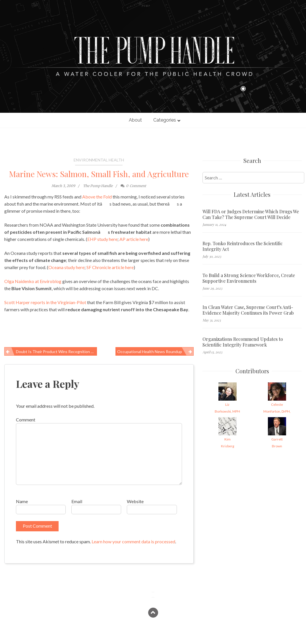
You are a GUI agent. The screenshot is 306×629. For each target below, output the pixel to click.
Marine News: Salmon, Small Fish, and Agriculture (99, 174)
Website (135, 501)
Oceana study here (66, 267)
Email (76, 501)
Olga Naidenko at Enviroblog (32, 281)
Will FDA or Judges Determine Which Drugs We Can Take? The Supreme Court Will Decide (250, 214)
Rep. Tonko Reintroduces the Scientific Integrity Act (242, 246)
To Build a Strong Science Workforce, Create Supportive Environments (248, 278)
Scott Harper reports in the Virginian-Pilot (45, 302)
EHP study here (102, 239)
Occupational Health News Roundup (149, 351)
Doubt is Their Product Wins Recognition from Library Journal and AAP (56, 351)
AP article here (133, 239)
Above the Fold (97, 196)
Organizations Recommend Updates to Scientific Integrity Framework (242, 342)
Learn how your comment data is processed (133, 541)
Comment (25, 419)
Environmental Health (99, 159)
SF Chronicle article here (110, 267)
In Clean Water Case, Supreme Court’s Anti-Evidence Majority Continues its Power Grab (248, 310)
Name (22, 501)
